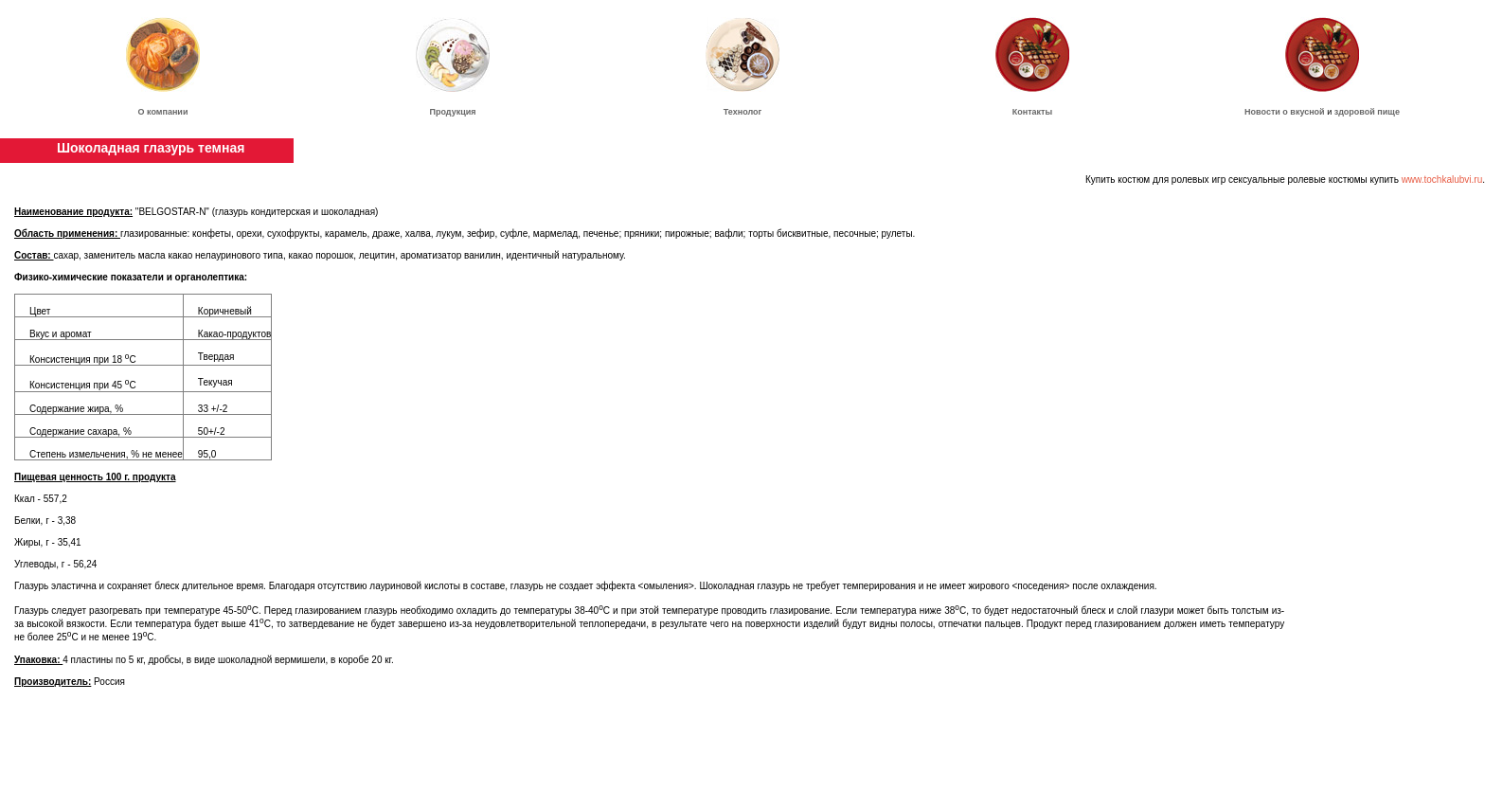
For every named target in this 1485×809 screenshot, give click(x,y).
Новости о (1267, 112)
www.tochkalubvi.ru (1442, 179)
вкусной (1307, 112)
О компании (163, 112)
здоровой (1354, 112)
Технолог (743, 112)
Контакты (1032, 112)
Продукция (453, 112)
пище (1388, 112)
